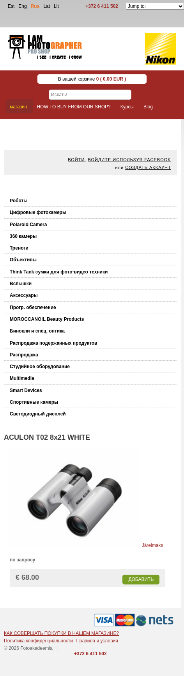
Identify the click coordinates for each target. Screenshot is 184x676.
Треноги (19, 248)
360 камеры (23, 236)
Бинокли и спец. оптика (37, 331)
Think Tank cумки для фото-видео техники (59, 272)
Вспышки (21, 283)
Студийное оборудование (40, 366)
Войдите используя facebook (129, 159)
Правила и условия (97, 641)
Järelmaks (152, 545)
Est (11, 6)
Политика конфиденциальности (38, 641)
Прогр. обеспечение (33, 307)
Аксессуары (24, 295)
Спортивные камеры (34, 402)
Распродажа (24, 355)
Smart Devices (26, 390)
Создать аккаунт (148, 167)
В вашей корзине (92, 79)
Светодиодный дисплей (38, 414)
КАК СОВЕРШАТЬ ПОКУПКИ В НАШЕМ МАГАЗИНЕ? (61, 633)
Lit (56, 6)
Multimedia (22, 378)
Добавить (141, 579)
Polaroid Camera (28, 224)
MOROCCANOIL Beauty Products (47, 319)
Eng (22, 6)
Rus (35, 6)
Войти (76, 159)
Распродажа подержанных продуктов (53, 343)
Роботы (19, 200)
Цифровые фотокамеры (38, 212)
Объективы (23, 259)
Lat (46, 6)
